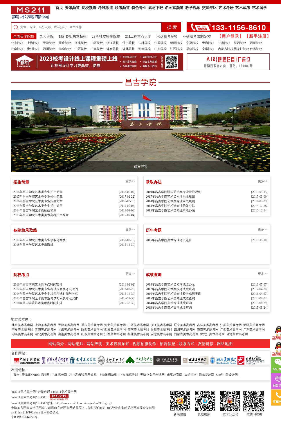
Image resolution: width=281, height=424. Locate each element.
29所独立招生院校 (106, 36)
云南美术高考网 (138, 329)
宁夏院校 (192, 43)
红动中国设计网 (227, 375)
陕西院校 (240, 43)
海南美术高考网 (207, 329)
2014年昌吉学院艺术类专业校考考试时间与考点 (45, 293)
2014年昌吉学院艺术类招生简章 (34, 210)
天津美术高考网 (68, 325)
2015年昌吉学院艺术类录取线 (33, 244)
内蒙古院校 (225, 49)
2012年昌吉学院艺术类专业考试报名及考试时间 (45, 289)
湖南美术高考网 (22, 334)
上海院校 (33, 43)
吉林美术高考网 (207, 325)
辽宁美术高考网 (184, 325)
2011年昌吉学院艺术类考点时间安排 (37, 284)
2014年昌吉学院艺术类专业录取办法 (170, 205)
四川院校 (49, 49)
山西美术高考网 (138, 325)
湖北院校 (128, 49)
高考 (16, 375)
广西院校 (81, 49)
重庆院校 (65, 43)
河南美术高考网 (68, 334)
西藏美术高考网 (115, 329)
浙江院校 (112, 43)
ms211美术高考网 (65, 391)
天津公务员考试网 (152, 375)
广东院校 (97, 49)
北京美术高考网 (22, 325)
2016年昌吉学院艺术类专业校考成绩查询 (173, 293)
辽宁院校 (128, 43)
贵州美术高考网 (161, 329)
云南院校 (17, 49)
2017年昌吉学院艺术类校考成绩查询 (170, 289)
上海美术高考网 (45, 325)
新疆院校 (176, 43)
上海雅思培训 (108, 375)
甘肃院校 (224, 43)
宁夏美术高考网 (22, 329)
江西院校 (176, 49)
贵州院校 (33, 49)
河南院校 (144, 49)
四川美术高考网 (184, 329)
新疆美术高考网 (254, 325)
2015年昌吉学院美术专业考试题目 (169, 240)
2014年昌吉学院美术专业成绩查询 (169, 303)
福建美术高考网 (138, 334)
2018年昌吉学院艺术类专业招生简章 (38, 192)
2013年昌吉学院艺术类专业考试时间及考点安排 (45, 298)
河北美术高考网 (115, 325)
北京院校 (17, 43)
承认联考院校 (167, 36)
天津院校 (49, 43)
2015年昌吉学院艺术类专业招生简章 (38, 205)
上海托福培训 (128, 375)
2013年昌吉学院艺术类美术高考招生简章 (41, 215)
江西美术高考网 (115, 334)
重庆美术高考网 (92, 325)
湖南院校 (112, 49)
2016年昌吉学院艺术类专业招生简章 (38, 201)
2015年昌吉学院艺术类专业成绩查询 (170, 298)
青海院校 (208, 43)
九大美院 (47, 36)
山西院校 (97, 43)
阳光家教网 (206, 375)
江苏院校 (160, 43)
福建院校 (192, 49)
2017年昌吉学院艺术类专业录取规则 (170, 196)
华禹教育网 (174, 375)
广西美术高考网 (231, 329)
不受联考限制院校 (197, 36)
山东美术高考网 (92, 334)
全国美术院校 (23, 36)
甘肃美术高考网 (68, 329)
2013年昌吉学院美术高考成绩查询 (169, 307)
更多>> (130, 181)
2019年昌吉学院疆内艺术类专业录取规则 (173, 192)
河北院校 (81, 43)
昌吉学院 (140, 166)
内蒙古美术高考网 (186, 334)
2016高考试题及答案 (83, 375)
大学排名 (190, 375)
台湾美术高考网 (237, 334)
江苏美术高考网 (231, 325)
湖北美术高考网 (45, 334)
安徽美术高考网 (161, 334)
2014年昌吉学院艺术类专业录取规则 (170, 201)
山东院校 (160, 49)
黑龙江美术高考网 (212, 334)
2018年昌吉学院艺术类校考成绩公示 (170, 284)
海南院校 (65, 49)
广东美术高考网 (254, 329)
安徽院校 (208, 49)
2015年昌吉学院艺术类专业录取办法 (170, 210)
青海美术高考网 (45, 329)
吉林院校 (144, 43)
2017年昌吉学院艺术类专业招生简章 (38, 196)
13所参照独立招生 (73, 36)
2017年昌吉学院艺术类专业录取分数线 (39, 240)
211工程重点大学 (138, 36)
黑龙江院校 (241, 49)
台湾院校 (256, 49)
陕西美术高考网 (92, 329)
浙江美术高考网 (161, 325)
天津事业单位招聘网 (35, 375)
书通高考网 (59, 375)
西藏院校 (256, 43)
